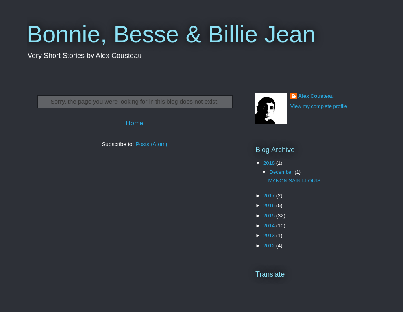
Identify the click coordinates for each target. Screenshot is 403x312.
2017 (269, 196)
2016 (269, 205)
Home (135, 123)
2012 (269, 246)
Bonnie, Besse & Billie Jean (171, 34)
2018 (269, 163)
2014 (269, 225)
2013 (269, 235)
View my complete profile (318, 106)
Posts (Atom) (151, 144)
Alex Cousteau (316, 96)
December (282, 172)
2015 (269, 216)
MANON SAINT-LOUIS (294, 181)
